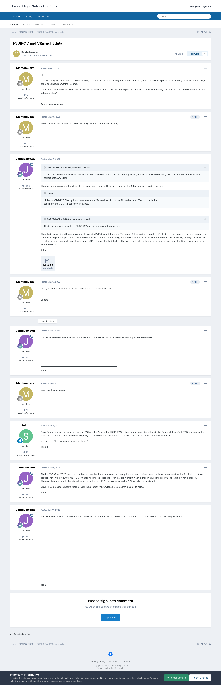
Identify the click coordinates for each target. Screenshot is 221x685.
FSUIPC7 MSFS (46, 55)
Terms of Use (49, 678)
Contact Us (113, 661)
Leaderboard (44, 16)
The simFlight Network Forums (33, 6)
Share (179, 54)
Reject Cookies (200, 677)
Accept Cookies (175, 677)
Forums (14, 24)
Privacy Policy (98, 661)
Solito (25, 425)
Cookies (126, 661)
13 (26, 95)
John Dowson (25, 159)
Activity (29, 16)
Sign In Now (110, 617)
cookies (100, 678)
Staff (52, 24)
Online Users (66, 24)
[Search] (173, 16)
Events (26, 24)
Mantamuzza (31, 52)
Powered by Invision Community (110, 668)
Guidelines (40, 24)
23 (26, 452)
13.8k (26, 186)
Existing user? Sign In (199, 6)
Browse (16, 17)
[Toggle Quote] (45, 167)
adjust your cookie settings (22, 681)
